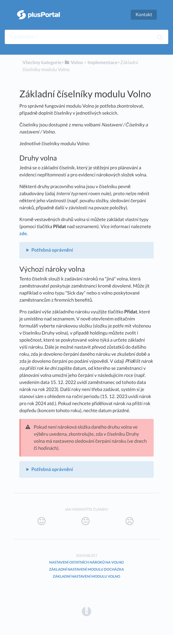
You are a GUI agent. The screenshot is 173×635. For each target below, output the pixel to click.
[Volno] (73, 62)
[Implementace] (102, 62)
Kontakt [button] (143, 14)
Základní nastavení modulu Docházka (86, 569)
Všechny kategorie (42, 62)
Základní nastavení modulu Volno (86, 576)
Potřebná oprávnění (52, 250)
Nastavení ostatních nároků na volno (86, 562)
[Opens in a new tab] (86, 611)
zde (23, 233)
